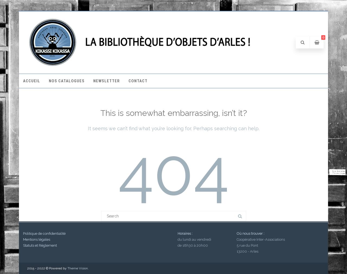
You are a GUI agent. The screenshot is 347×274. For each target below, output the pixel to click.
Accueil (31, 81)
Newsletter (106, 81)
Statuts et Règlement (40, 245)
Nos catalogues (67, 81)
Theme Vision (78, 268)
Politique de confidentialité (44, 233)
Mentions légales (36, 239)
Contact (137, 81)
